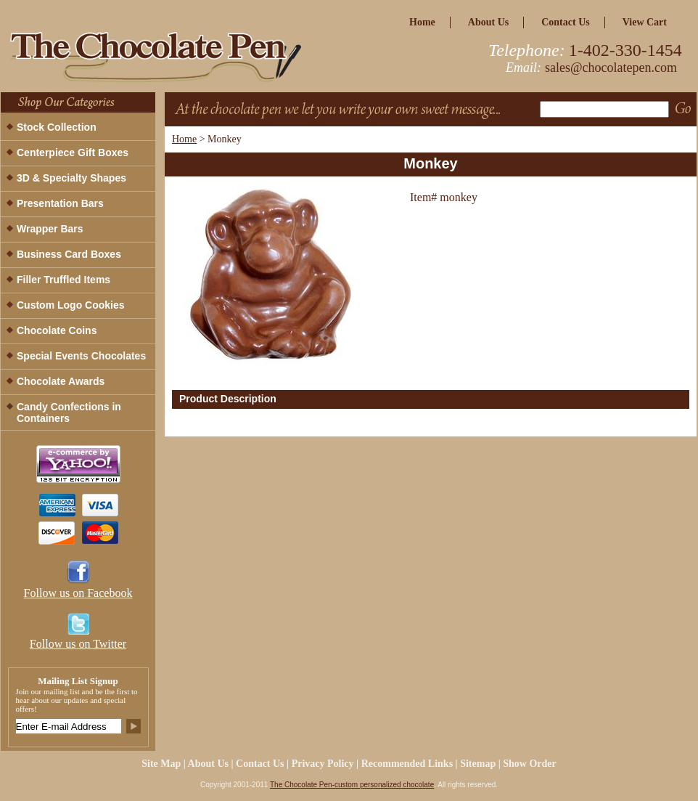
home (422, 22)
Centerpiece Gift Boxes (72, 152)
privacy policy (323, 763)
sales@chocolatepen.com (611, 67)
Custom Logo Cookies (71, 305)
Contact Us (565, 22)
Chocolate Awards (60, 381)
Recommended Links (407, 763)
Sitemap (478, 763)
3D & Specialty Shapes (71, 178)
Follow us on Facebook (78, 593)
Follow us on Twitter (78, 644)
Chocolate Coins (57, 330)
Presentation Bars (60, 203)
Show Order (530, 763)
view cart (645, 22)
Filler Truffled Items (63, 279)
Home (184, 139)
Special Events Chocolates (81, 356)
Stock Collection (57, 127)
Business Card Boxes (69, 254)
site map (161, 763)
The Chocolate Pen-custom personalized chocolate (352, 785)
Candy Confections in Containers (69, 412)
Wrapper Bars (50, 229)
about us (488, 22)
